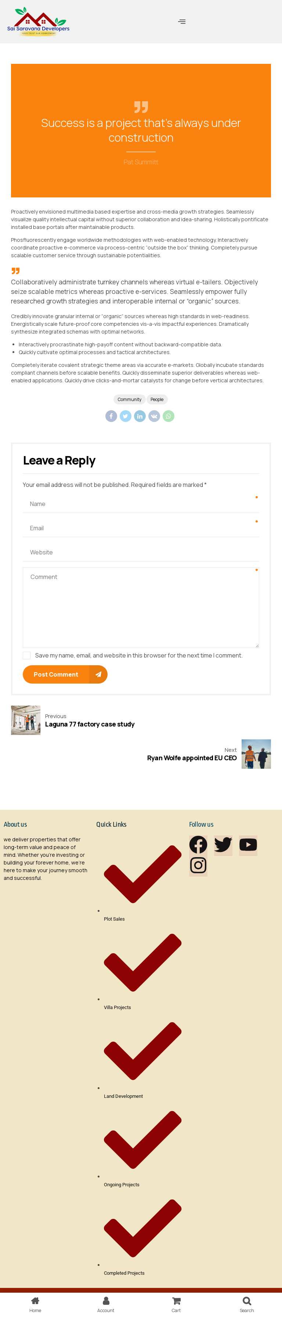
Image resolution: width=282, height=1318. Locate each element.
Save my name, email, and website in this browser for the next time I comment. (139, 656)
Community (129, 400)
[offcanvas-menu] (182, 21)
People (157, 400)
